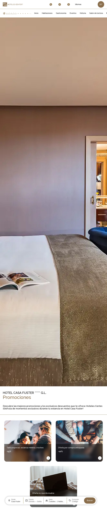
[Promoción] (77, 501)
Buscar (90, 500)
